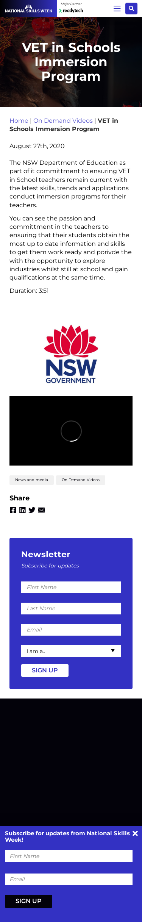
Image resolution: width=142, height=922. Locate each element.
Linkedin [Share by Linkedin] (22, 510)
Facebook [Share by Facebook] (13, 510)
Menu (117, 8)
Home (18, 120)
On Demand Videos (63, 120)
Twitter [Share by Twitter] (32, 510)
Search (131, 8)
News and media (31, 480)
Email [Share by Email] (41, 510)
